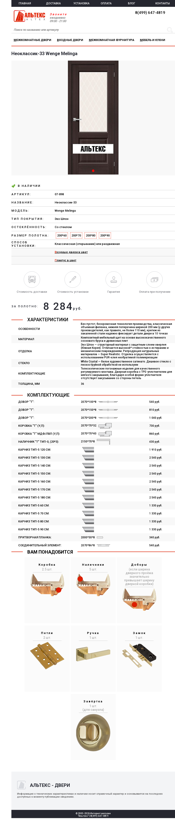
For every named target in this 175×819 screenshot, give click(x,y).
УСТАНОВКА (81, 3)
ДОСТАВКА (53, 3)
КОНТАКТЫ (162, 3)
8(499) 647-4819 (150, 12)
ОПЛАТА (106, 3)
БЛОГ (131, 3)
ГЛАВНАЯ (25, 3)
